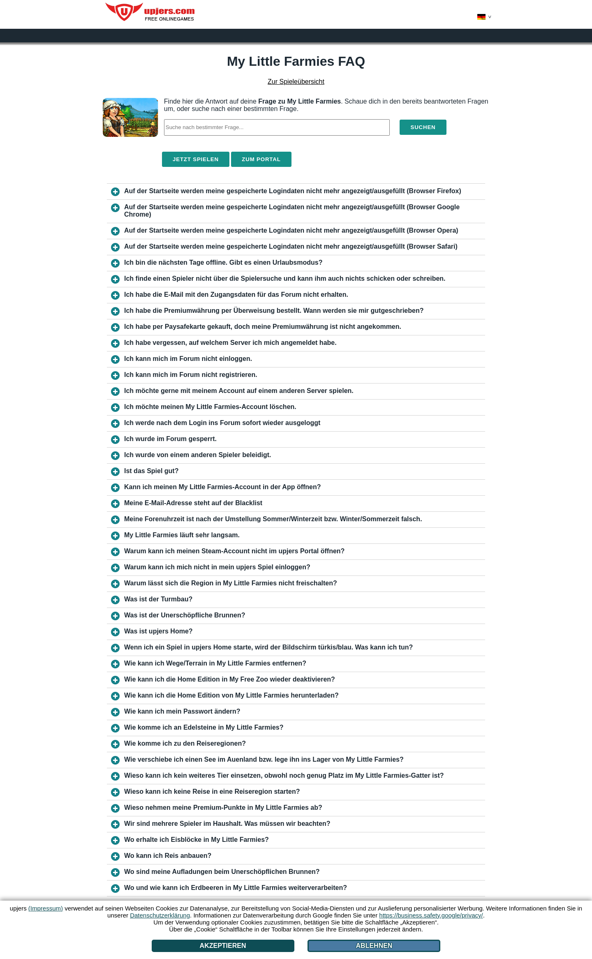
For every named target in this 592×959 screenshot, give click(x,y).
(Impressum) (45, 908)
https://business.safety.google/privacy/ (431, 915)
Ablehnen (374, 945)
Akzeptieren (223, 945)
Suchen (422, 127)
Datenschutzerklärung (160, 915)
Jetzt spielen (196, 159)
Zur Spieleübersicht (296, 81)
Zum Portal (261, 159)
